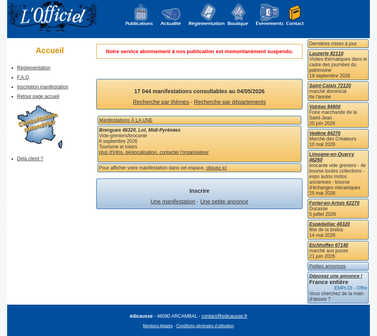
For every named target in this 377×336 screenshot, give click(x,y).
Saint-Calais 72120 (330, 85)
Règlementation (33, 68)
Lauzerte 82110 (326, 53)
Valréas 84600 (325, 106)
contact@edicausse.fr (224, 316)
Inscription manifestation (42, 87)
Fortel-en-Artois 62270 (334, 203)
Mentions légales (158, 326)
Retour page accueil (38, 96)
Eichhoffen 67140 (328, 245)
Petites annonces (327, 266)
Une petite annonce (224, 201)
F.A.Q (23, 77)
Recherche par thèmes (161, 102)
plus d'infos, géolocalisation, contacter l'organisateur (154, 152)
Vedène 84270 (325, 133)
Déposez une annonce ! (335, 276)
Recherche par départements (230, 102)
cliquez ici (216, 168)
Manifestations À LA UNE (126, 120)
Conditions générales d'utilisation (205, 326)
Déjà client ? (30, 158)
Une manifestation (173, 201)
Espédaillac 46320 (329, 224)
